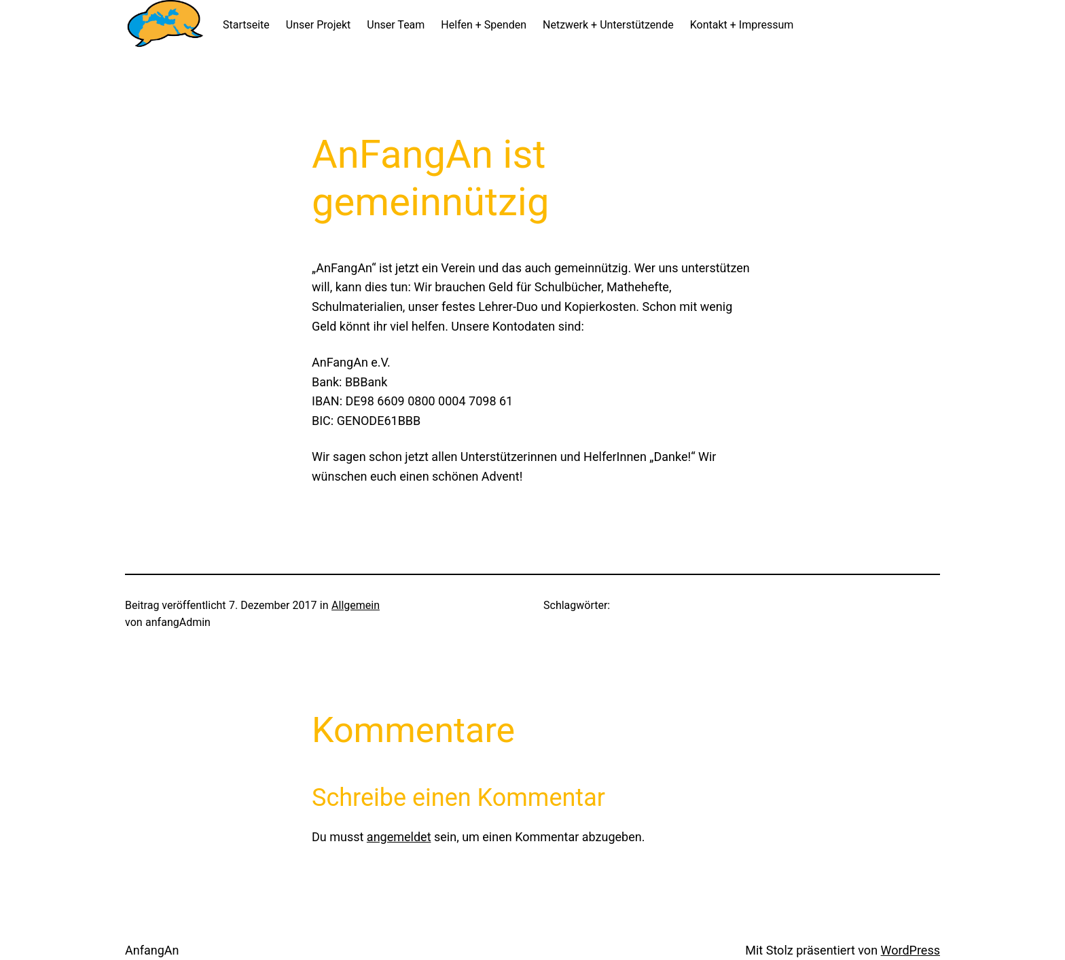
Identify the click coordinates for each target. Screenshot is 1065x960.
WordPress (910, 950)
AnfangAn (152, 950)
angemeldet (399, 837)
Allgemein (355, 605)
